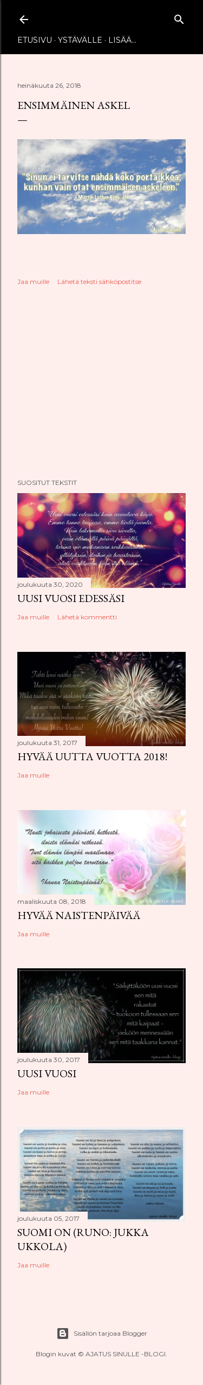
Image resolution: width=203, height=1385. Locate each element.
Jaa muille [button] (33, 281)
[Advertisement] (101, 383)
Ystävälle (80, 40)
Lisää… (122, 40)
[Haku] (179, 17)
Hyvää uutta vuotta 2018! (92, 756)
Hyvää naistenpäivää (78, 915)
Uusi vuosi (46, 1073)
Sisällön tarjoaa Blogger (101, 1333)
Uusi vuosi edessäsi (71, 598)
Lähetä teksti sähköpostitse (99, 281)
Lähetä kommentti (87, 617)
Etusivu (34, 40)
